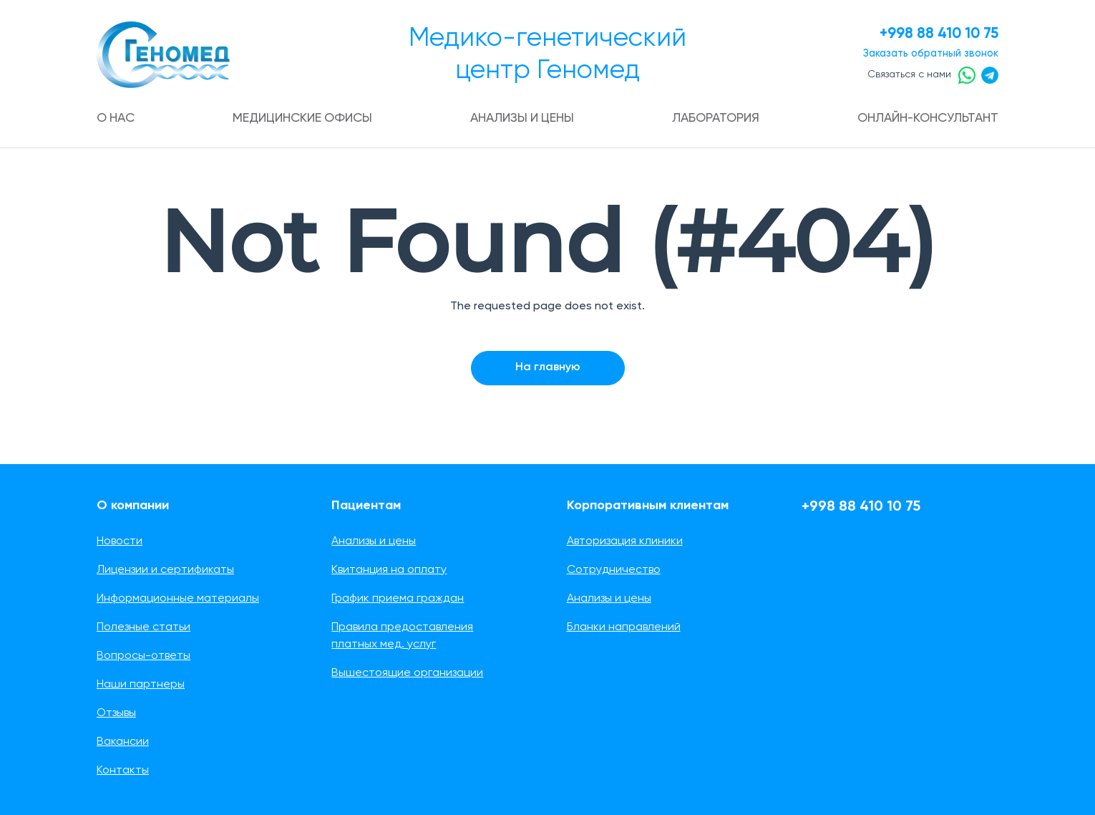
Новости (119, 541)
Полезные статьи (143, 627)
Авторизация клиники (625, 541)
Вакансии (123, 742)
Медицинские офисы (303, 118)
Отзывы (116, 713)
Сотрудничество (614, 570)
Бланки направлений (624, 627)
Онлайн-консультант (924, 118)
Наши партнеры (141, 684)
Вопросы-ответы (143, 656)
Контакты (123, 770)
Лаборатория (713, 118)
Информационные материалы (178, 598)
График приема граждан (397, 598)
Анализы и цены (521, 118)
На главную (547, 367)
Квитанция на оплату (389, 570)
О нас (117, 118)
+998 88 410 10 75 (934, 34)
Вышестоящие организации (407, 673)
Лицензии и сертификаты (165, 570)
